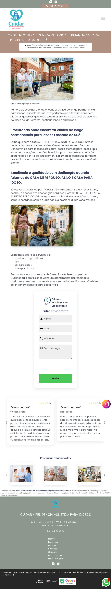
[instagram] (50, 2)
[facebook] (55, 2)
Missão (52, 545)
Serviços (52, 548)
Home (51, 538)
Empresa (53, 542)
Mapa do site (55, 555)
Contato (52, 552)
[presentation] (55, 366)
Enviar (55, 378)
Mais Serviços (55, 558)
